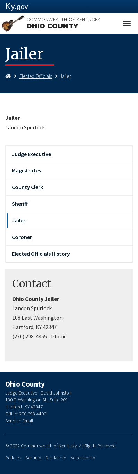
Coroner (22, 237)
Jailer (18, 220)
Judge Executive (31, 154)
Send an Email (19, 420)
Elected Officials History (41, 253)
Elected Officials (35, 76)
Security (33, 458)
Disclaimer (56, 458)
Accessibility (83, 458)
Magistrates (26, 170)
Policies (13, 458)
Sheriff (20, 203)
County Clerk (27, 187)
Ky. (16, 6)
